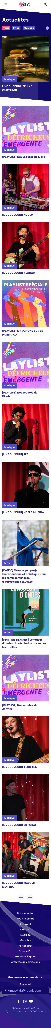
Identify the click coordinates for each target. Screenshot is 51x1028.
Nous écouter (25, 913)
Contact (25, 929)
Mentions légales (25, 956)
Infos (16, 28)
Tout (6, 28)
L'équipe (25, 934)
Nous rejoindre (25, 918)
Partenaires (25, 945)
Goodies (25, 940)
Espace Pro (25, 951)
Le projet (25, 924)
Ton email (25, 984)
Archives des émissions (25, 962)
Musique (29, 28)
